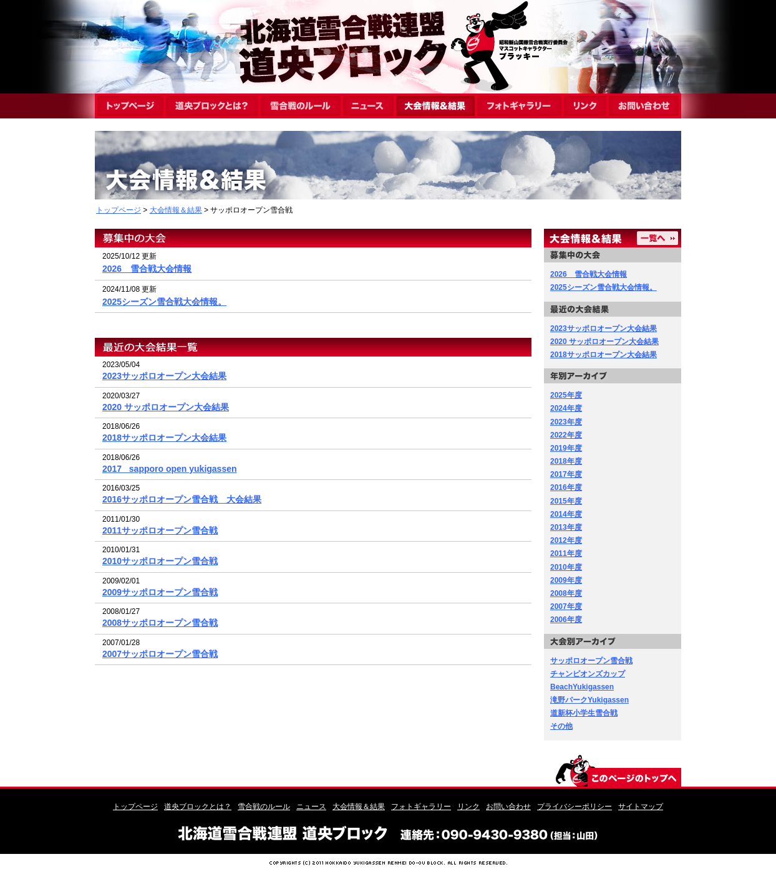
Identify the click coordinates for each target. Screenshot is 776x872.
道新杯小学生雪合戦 (584, 713)
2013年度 (566, 527)
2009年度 (566, 580)
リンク (468, 806)
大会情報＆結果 (176, 210)
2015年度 (566, 501)
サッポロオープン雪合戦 (591, 660)
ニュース (311, 806)
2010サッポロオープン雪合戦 (160, 561)
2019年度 (566, 448)
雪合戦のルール (264, 806)
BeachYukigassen (582, 687)
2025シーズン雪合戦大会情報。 (164, 302)
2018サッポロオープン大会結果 (164, 438)
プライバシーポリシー (574, 806)
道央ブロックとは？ (197, 806)
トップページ (118, 210)
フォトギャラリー (421, 806)
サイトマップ (640, 806)
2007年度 (566, 606)
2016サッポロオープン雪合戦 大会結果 (181, 499)
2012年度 (566, 540)
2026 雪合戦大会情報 (147, 269)
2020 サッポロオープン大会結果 (165, 407)
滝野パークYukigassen (589, 700)
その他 (561, 726)
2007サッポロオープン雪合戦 (160, 654)
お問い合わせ (508, 806)
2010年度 (566, 567)
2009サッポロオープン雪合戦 (160, 592)
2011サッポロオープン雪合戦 (160, 530)
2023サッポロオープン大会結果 (164, 376)
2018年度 (566, 461)
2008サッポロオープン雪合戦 (160, 623)
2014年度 (566, 514)
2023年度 (566, 422)
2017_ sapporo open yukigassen (169, 469)
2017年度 (566, 474)
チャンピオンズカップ (587, 673)
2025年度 (566, 395)
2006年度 (566, 619)
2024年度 (566, 408)
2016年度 (566, 487)
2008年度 (566, 593)
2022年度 (566, 435)
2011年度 (566, 553)
